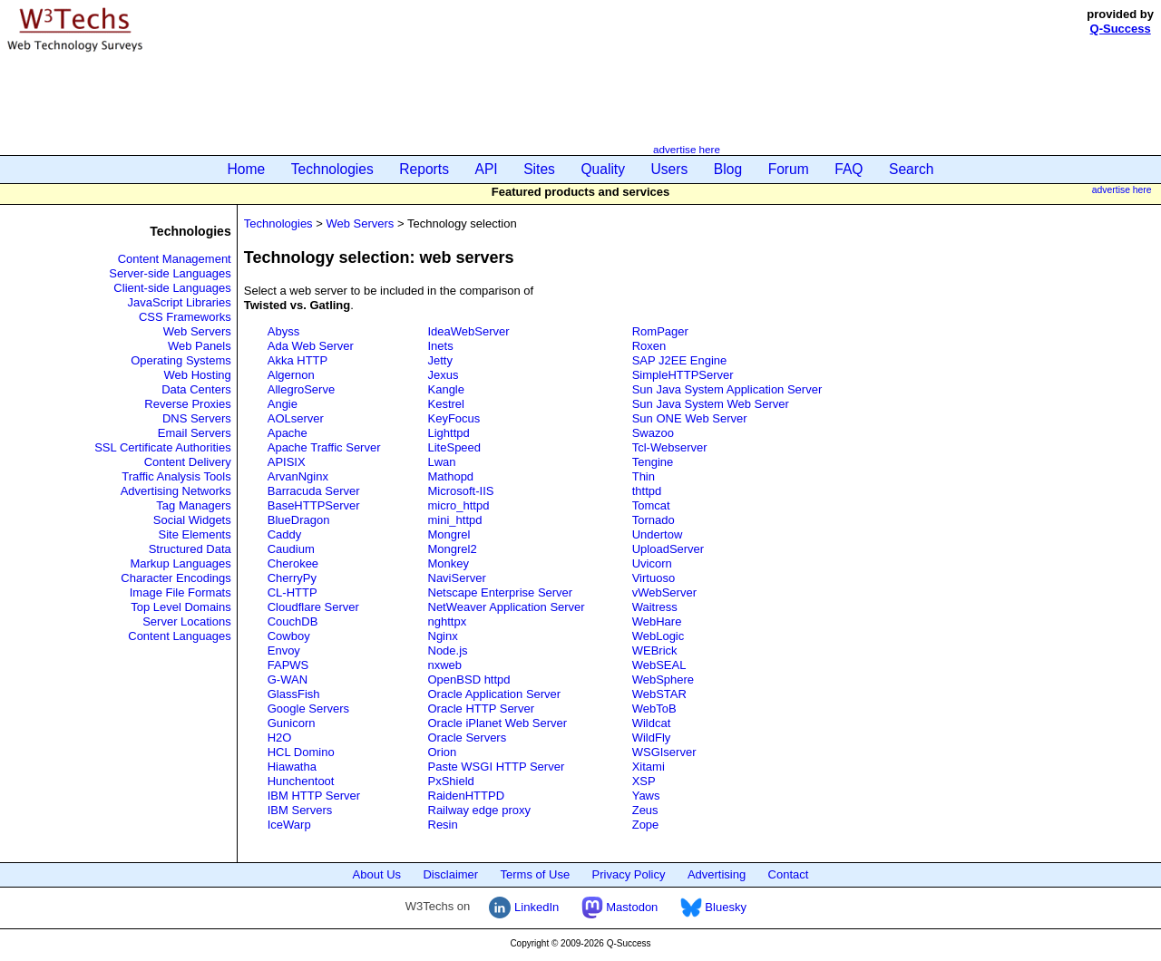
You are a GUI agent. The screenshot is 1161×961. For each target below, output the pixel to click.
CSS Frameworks (185, 317)
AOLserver (296, 418)
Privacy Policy (629, 874)
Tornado (653, 520)
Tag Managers (193, 505)
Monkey (449, 563)
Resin (443, 824)
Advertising (717, 874)
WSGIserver (664, 752)
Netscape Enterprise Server (500, 592)
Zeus (645, 810)
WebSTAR (659, 694)
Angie (283, 404)
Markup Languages (180, 563)
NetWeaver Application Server (506, 607)
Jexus (443, 375)
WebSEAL (659, 665)
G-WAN (287, 679)
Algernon (291, 375)
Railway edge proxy (479, 810)
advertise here (686, 149)
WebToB (654, 708)
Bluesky (713, 907)
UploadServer (668, 549)
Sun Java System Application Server (727, 389)
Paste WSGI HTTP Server (496, 766)
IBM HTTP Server (314, 795)
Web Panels (199, 346)
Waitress (655, 607)
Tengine (653, 462)
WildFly (651, 737)
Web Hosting (197, 375)
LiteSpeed (455, 447)
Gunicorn (292, 723)
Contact (788, 874)
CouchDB (293, 621)
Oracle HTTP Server (481, 708)
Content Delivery (187, 462)
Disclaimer (450, 874)
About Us (377, 874)
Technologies (332, 169)
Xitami (648, 766)
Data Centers (196, 389)
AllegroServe (301, 389)
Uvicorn (652, 563)
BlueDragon (299, 520)
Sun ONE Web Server (689, 418)
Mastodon (620, 907)
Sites (539, 169)
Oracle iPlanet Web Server (498, 723)
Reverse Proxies (187, 404)
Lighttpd (449, 433)
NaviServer (457, 578)
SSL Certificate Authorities (162, 447)
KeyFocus (454, 418)
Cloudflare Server (313, 607)
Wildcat (651, 723)
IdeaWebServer (469, 331)
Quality (602, 169)
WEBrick (655, 650)
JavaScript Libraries (179, 302)
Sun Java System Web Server (710, 404)
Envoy (284, 650)
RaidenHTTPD (466, 795)
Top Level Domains (181, 607)
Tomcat (651, 505)
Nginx (443, 636)
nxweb (445, 665)
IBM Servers (300, 810)
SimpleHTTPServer (683, 375)
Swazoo (653, 433)
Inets (441, 346)
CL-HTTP (292, 592)
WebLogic (658, 636)
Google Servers (308, 708)
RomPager (660, 331)
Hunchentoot (301, 781)
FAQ (848, 169)
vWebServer (664, 592)
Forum (788, 169)
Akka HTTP (297, 360)
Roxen (649, 346)
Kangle (446, 389)
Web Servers (197, 331)
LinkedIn (524, 907)
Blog (728, 169)
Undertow (657, 534)
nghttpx (447, 621)
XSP (644, 781)
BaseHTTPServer (314, 505)
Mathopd (451, 476)
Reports (424, 169)
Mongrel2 (452, 549)
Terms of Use (536, 874)
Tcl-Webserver (669, 447)
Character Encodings (175, 578)
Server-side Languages (169, 273)
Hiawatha (292, 766)
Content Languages (179, 636)
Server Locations (186, 621)
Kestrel (446, 404)
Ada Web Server (311, 346)
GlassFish (294, 694)
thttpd (647, 491)
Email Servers (194, 433)
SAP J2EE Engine (679, 360)
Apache (287, 433)
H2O (280, 737)
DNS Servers (196, 418)
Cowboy (289, 636)
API (486, 169)
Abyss (283, 331)
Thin (643, 476)
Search (911, 169)
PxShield (451, 781)
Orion (442, 752)
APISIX (287, 462)
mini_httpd (455, 520)
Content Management (174, 259)
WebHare (657, 621)
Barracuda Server (314, 491)
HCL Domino (301, 752)
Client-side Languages (171, 288)
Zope (645, 824)
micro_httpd (459, 505)
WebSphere (663, 679)
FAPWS (288, 665)
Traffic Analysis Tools (176, 476)
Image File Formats (180, 592)
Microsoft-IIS (461, 491)
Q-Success (1120, 28)
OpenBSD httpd (469, 679)
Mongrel (449, 534)
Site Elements (195, 534)
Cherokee (293, 563)
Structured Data (190, 549)
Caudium (291, 549)
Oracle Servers (467, 737)
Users (669, 169)
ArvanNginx (298, 476)
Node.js (448, 650)
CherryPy (292, 578)
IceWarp (289, 824)
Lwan (442, 462)
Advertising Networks (176, 491)
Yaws (646, 795)
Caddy (285, 534)
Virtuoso (653, 578)
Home (247, 169)
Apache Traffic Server (324, 447)
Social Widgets (192, 520)
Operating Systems (181, 360)
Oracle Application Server (494, 694)
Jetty (440, 360)
